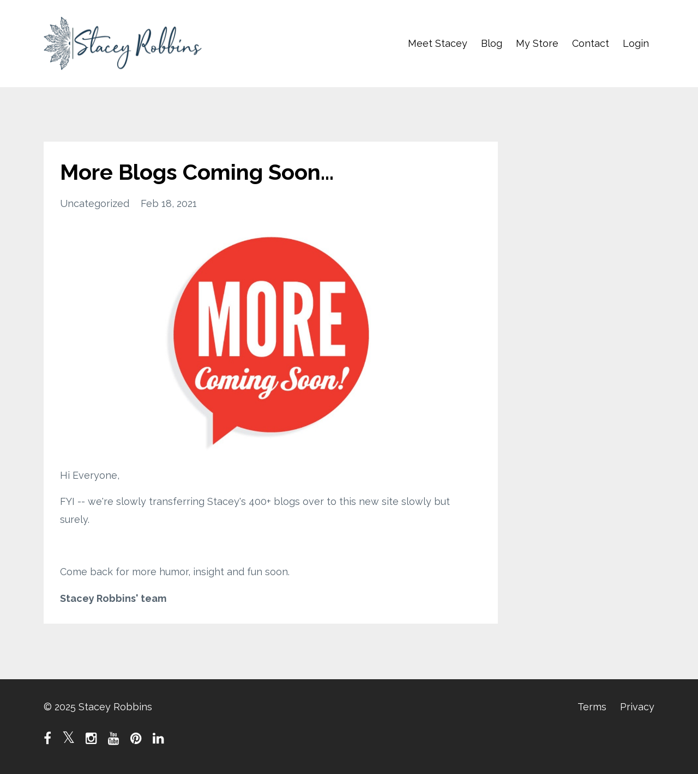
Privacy (637, 706)
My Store (537, 43)
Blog (491, 43)
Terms (591, 706)
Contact (590, 43)
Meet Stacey (437, 43)
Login (636, 43)
